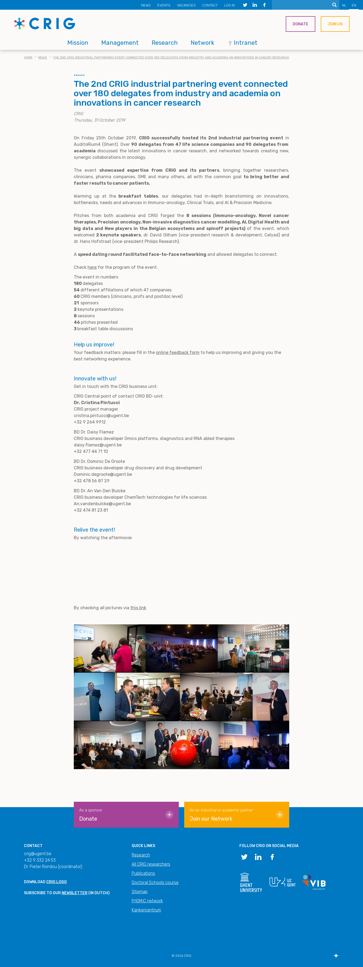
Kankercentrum (146, 910)
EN (354, 5)
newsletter (75, 893)
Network (202, 42)
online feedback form (178, 352)
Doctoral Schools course (155, 882)
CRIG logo (56, 882)
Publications (143, 873)
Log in (229, 5)
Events (163, 5)
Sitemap (140, 891)
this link (138, 607)
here (92, 267)
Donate (300, 24)
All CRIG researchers (151, 864)
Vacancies (186, 5)
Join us (335, 24)
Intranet (245, 42)
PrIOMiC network (147, 900)
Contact (210, 5)
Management (120, 42)
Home (28, 57)
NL (344, 5)
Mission (77, 42)
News (146, 5)
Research (165, 42)
